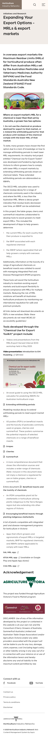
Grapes (9, 446)
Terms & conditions (11, 702)
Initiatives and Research (14, 13)
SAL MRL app (9, 552)
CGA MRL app (9, 566)
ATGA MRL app (10, 557)
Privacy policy (9, 697)
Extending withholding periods (20, 404)
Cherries (10, 451)
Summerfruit (12, 456)
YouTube (36, 683)
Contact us (8, 692)
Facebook (9, 683)
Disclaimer (8, 707)
